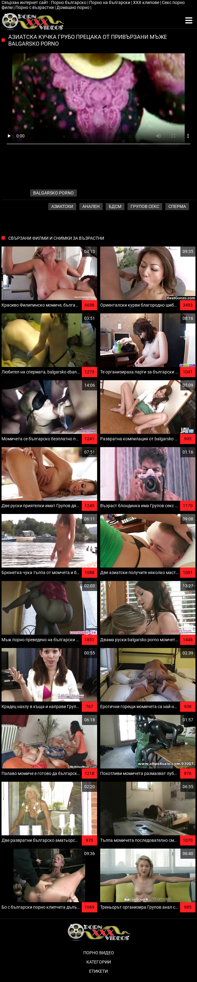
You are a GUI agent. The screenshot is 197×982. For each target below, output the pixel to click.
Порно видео (98, 952)
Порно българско (69, 2)
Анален (91, 206)
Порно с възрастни (35, 7)
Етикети (98, 971)
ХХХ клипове (146, 2)
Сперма (177, 206)
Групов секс (145, 206)
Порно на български (110, 2)
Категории (98, 962)
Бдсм (115, 206)
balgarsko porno (53, 192)
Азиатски (62, 206)
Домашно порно (73, 7)
